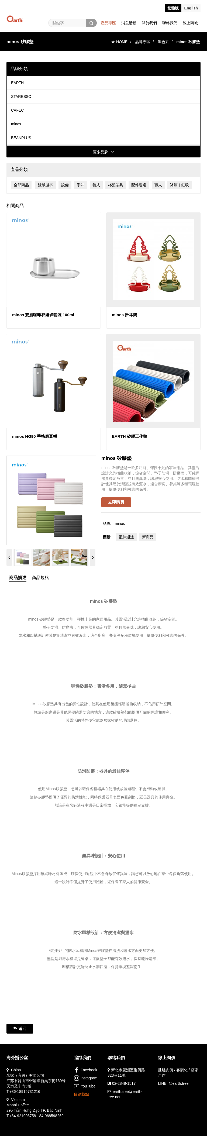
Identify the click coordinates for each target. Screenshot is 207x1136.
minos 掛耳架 (124, 314)
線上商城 (190, 23)
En (191, 8)
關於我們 (149, 23)
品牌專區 (142, 42)
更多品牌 (103, 152)
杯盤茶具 (115, 185)
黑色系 (163, 42)
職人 (158, 185)
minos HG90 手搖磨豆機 (34, 436)
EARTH (17, 83)
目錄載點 (81, 1094)
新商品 (147, 537)
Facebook (85, 1070)
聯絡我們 (169, 23)
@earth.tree (178, 1083)
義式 (96, 185)
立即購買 (116, 502)
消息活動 (128, 23)
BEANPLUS (21, 138)
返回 (19, 1028)
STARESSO (21, 96)
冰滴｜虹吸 (179, 185)
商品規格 (40, 577)
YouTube (84, 1086)
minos (16, 124)
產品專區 (108, 23)
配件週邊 (138, 185)
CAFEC (17, 110)
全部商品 (21, 185)
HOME (119, 42)
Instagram (85, 1078)
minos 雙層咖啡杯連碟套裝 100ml (43, 314)
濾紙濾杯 (45, 185)
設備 (65, 185)
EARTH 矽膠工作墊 (129, 436)
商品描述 (17, 577)
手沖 (80, 185)
